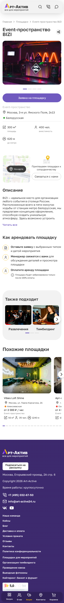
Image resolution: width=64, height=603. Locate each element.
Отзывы (7, 541)
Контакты (8, 546)
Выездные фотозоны (15, 572)
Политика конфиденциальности (22, 551)
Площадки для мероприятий (20, 557)
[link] (15, 587)
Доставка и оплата (14, 531)
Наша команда (11, 515)
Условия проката (13, 536)
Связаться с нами (46, 176)
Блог (5, 526)
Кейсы (6, 520)
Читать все (10, 224)
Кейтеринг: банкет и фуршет (20, 578)
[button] (57, 319)
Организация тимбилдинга (19, 562)
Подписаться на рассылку (15, 466)
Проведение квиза (14, 567)
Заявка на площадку (32, 98)
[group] (18, 319)
